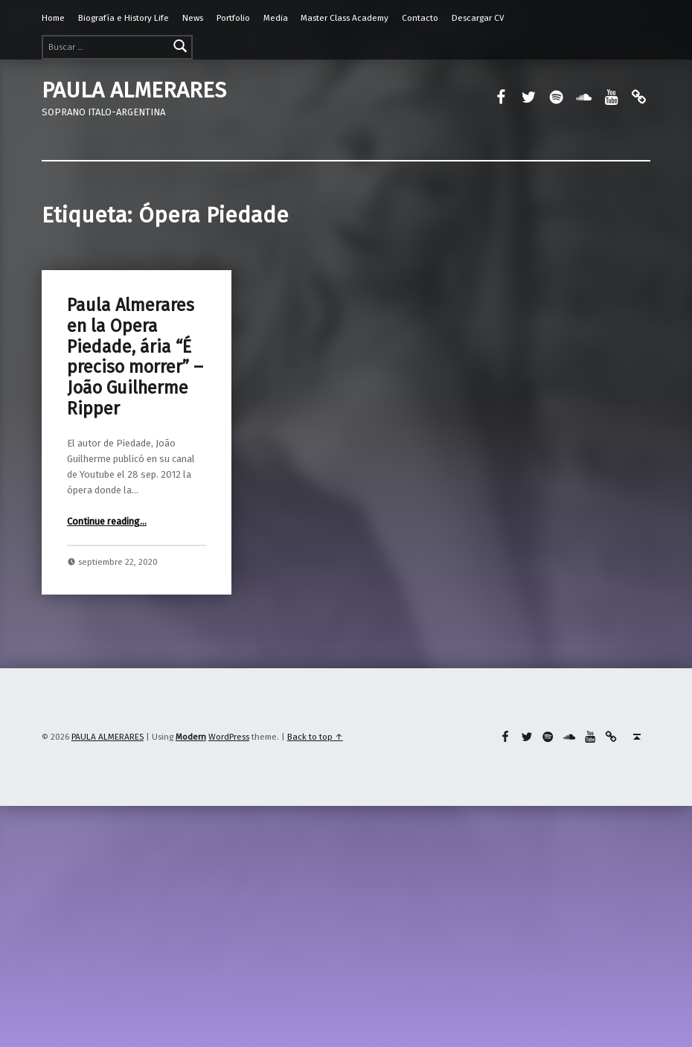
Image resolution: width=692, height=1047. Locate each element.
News (192, 18)
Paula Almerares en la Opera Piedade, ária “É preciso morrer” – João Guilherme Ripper (135, 357)
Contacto (420, 18)
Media (275, 18)
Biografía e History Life (123, 18)
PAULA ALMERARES (134, 90)
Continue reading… (107, 521)
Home (53, 18)
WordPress (228, 736)
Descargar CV (478, 18)
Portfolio (233, 18)
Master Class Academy (344, 18)
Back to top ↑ (315, 736)
